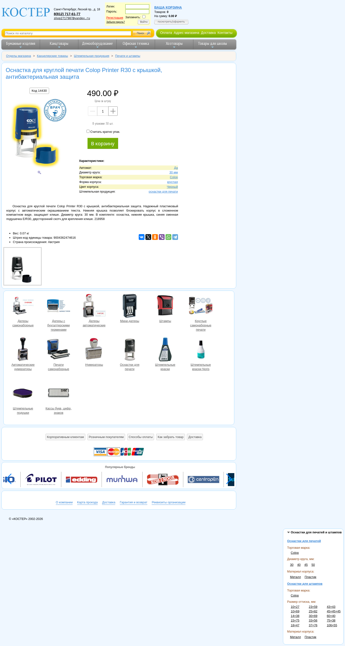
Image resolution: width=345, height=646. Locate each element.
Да (176, 168)
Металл (295, 577)
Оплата (166, 33)
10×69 (295, 611)
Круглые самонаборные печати (201, 306)
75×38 (331, 620)
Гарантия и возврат (133, 502)
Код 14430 (39, 90)
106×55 (332, 625)
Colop (295, 553)
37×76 (313, 625)
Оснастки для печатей (304, 541)
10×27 (295, 607)
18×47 (295, 625)
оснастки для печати (163, 191)
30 (291, 565)
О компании (64, 502)
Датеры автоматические (94, 306)
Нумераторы (94, 350)
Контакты (225, 33)
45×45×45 (334, 611)
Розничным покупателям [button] (106, 437)
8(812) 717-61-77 (67, 14)
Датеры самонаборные (23, 306)
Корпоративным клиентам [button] (65, 437)
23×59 (313, 607)
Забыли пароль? (115, 22)
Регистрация (114, 17)
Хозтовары (174, 45)
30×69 (313, 616)
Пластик (310, 577)
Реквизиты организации (168, 502)
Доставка (208, 33)
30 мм (173, 172)
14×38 (295, 616)
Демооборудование (97, 45)
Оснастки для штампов (304, 583)
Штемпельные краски (165, 350)
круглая (172, 182)
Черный (172, 187)
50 (313, 565)
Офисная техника (136, 45)
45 (306, 565)
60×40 (331, 616)
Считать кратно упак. (103, 132)
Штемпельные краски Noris (201, 350)
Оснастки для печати (129, 350)
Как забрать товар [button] (171, 437)
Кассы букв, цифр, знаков (58, 393)
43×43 (331, 607)
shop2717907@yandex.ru (72, 18)
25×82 (313, 611)
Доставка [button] (194, 437)
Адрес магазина (186, 33)
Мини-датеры (129, 306)
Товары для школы (212, 45)
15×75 (295, 620)
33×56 (313, 620)
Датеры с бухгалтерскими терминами (58, 306)
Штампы (165, 306)
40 (298, 565)
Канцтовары (59, 45)
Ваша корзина (168, 7)
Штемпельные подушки (23, 393)
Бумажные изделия (20, 45)
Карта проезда (87, 502)
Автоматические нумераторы (23, 350)
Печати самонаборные (58, 350)
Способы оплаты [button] (141, 437)
